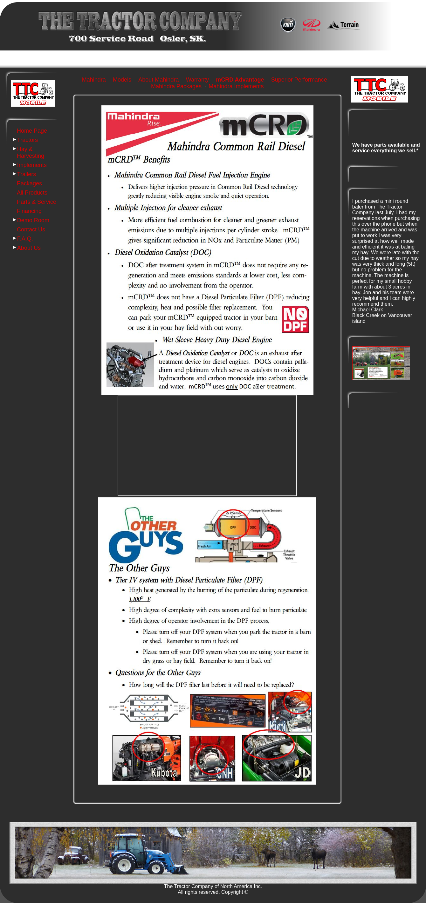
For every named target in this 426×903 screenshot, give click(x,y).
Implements (32, 165)
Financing (29, 211)
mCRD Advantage (240, 79)
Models (122, 79)
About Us (29, 248)
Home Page (32, 131)
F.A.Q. (25, 239)
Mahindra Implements (236, 86)
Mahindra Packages (176, 86)
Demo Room (33, 220)
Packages (29, 183)
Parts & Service (36, 202)
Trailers (26, 174)
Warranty (197, 79)
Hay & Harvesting (30, 152)
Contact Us (31, 229)
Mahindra (94, 79)
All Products (32, 192)
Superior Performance (299, 79)
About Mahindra (158, 79)
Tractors (27, 140)
